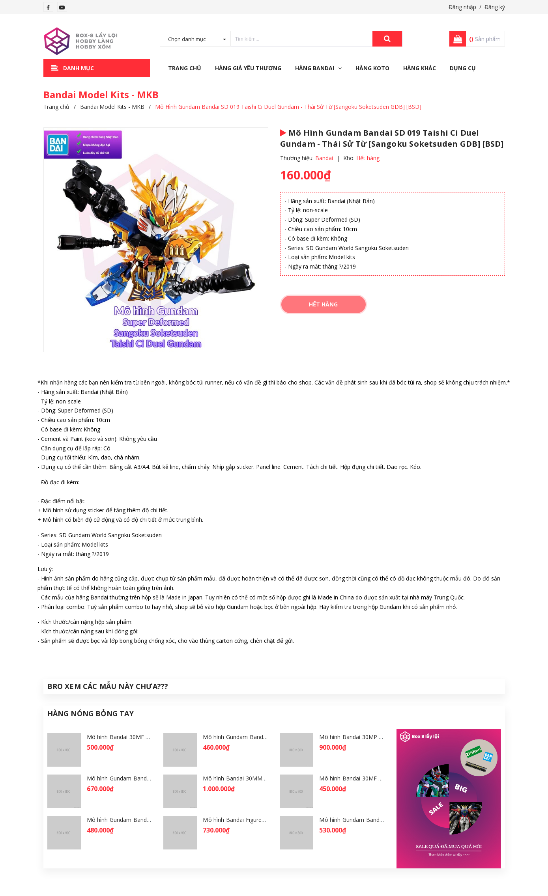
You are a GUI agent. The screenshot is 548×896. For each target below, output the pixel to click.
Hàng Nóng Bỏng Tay (90, 713)
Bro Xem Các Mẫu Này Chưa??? (107, 686)
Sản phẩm (485, 39)
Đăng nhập (462, 7)
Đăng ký (494, 7)
